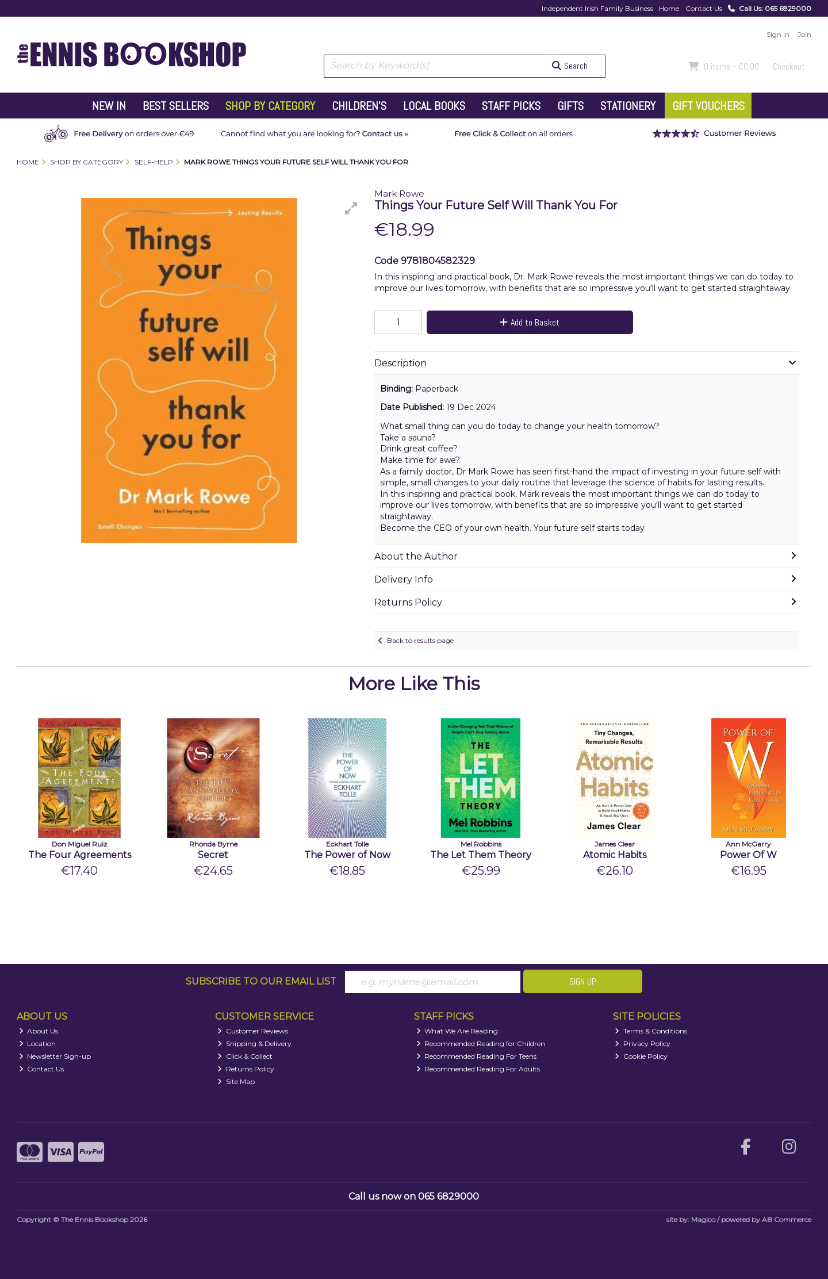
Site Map (236, 1081)
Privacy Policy (642, 1043)
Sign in (777, 34)
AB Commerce (786, 1219)
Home (669, 8)
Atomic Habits (614, 854)
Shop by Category (270, 105)
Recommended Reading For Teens (476, 1056)
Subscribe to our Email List (261, 981)
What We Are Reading (457, 1031)
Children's (359, 105)
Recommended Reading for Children (481, 1043)
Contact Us (703, 8)
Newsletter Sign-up (55, 1056)
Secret (213, 854)
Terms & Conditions (651, 1031)
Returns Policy (245, 1068)
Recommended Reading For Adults (478, 1068)
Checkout (789, 66)
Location (37, 1043)
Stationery (628, 105)
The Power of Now (347, 854)
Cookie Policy (641, 1056)
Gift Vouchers (708, 105)
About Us (39, 1031)
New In (109, 105)
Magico (703, 1219)
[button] (351, 208)
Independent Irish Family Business (597, 8)
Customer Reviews (252, 1031)
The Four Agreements (79, 854)
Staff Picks (511, 105)
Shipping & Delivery (254, 1043)
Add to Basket (529, 322)
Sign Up (582, 981)
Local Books (434, 105)
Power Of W (748, 854)
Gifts (570, 105)
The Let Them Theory (480, 854)
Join (804, 34)
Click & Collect (245, 1056)
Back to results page (420, 640)
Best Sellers (176, 105)
